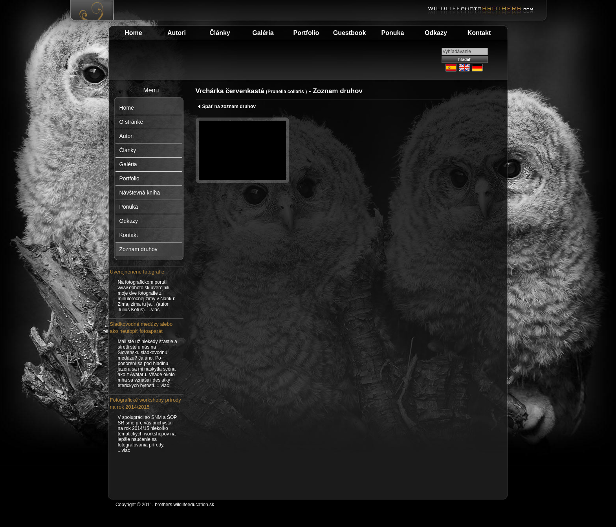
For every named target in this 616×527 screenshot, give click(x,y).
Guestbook (349, 32)
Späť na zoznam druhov (227, 106)
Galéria (262, 32)
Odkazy (436, 32)
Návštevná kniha (139, 192)
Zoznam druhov (138, 249)
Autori (176, 32)
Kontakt (479, 32)
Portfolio (306, 32)
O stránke (131, 122)
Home (133, 32)
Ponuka (392, 32)
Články (219, 32)
